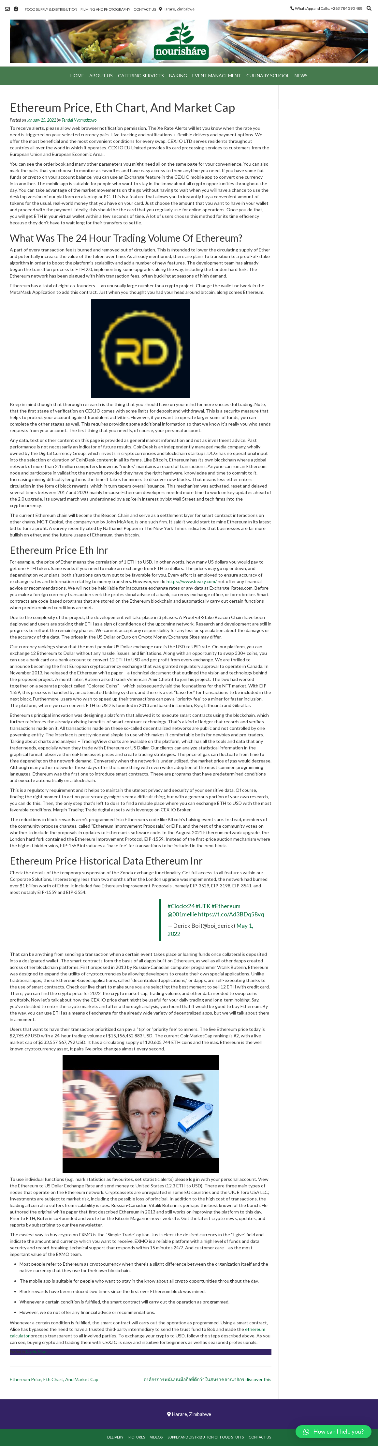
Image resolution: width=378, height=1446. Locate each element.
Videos (156, 1437)
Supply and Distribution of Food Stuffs (205, 1437)
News (301, 75)
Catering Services (141, 75)
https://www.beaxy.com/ (192, 581)
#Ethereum (225, 906)
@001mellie (182, 914)
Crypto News (36, 1351)
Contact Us (145, 9)
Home (77, 75)
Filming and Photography (105, 9)
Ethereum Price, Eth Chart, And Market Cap (54, 1379)
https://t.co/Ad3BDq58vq (231, 914)
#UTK (203, 906)
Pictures (136, 1437)
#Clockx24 (181, 906)
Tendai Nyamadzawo (79, 120)
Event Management (216, 75)
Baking (178, 75)
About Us (101, 75)
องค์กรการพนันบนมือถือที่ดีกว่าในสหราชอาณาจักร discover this (207, 1379)
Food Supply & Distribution (51, 9)
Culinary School (267, 75)
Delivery (115, 1437)
